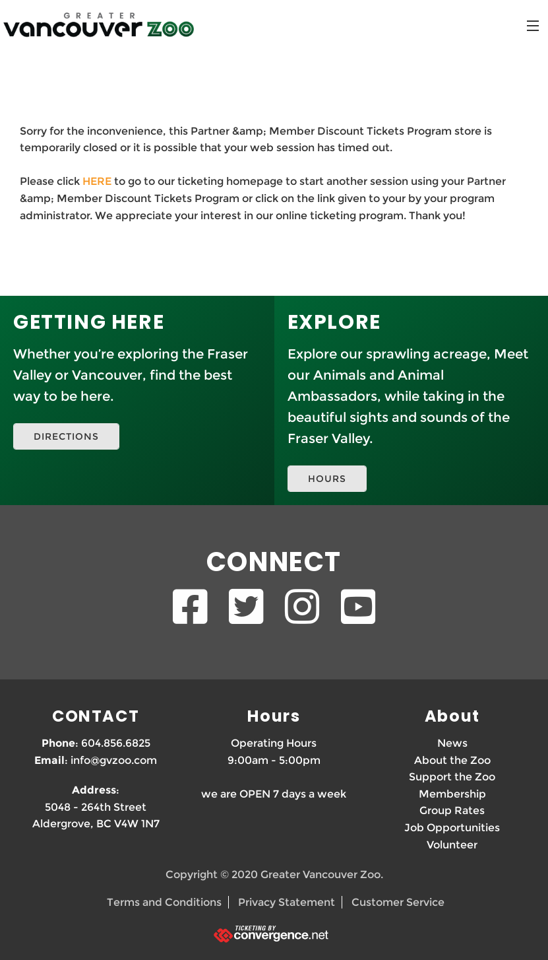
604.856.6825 (115, 743)
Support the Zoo (452, 777)
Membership (452, 794)
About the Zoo (452, 760)
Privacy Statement (286, 902)
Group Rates (452, 810)
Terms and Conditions (164, 902)
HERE (96, 181)
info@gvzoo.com (114, 760)
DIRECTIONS (66, 436)
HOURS (327, 479)
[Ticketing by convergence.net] (274, 934)
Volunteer (452, 845)
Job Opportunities (452, 827)
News (452, 743)
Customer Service (397, 902)
